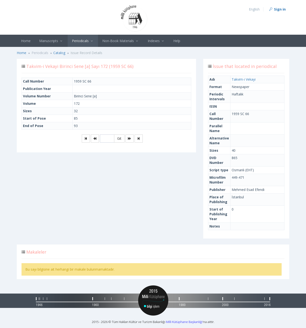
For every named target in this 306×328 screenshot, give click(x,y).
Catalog (59, 52)
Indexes (156, 41)
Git (119, 138)
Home (26, 41)
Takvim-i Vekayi (244, 79)
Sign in (277, 9)
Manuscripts (51, 41)
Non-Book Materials (120, 41)
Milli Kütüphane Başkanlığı (184, 322)
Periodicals (83, 41)
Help (176, 41)
